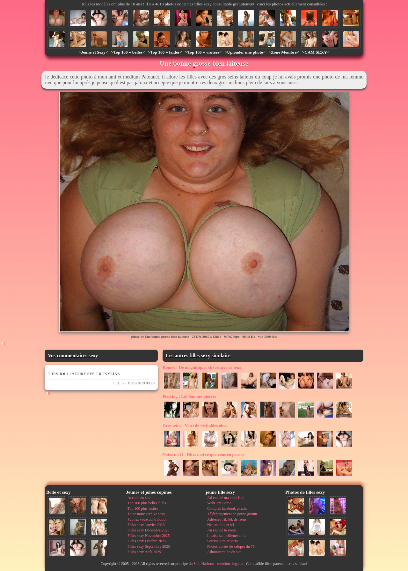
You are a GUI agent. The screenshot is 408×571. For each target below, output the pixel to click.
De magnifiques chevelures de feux (202, 367)
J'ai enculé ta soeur (221, 530)
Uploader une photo (245, 52)
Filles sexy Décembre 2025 (148, 530)
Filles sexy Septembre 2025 (148, 546)
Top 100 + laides (164, 52)
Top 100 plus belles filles (146, 503)
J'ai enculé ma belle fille (225, 497)
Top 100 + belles (127, 52)
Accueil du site (138, 497)
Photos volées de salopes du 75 (231, 546)
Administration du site (224, 552)
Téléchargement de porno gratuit (232, 514)
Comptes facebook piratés (227, 508)
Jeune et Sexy (93, 52)
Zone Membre (284, 52)
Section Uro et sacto (222, 541)
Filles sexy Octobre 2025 (146, 541)
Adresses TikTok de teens (226, 519)
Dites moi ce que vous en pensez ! (205, 454)
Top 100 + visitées (203, 52)
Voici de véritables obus (195, 425)
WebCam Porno (219, 503)
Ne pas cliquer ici (220, 525)
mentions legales (230, 563)
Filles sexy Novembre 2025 (148, 535)
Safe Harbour (203, 563)
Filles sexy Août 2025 (144, 552)
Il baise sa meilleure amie (226, 535)
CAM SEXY (315, 52)
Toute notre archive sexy (146, 514)
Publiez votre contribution (147, 519)
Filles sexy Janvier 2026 (145, 525)
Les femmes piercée (189, 396)
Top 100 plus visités (142, 508)
